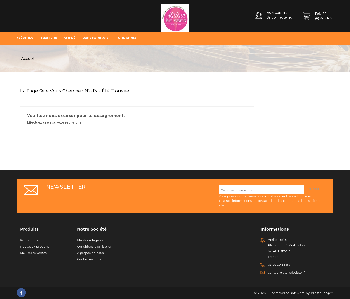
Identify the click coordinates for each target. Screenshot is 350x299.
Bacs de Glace (96, 38)
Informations (274, 229)
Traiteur (48, 38)
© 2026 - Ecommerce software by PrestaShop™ (293, 293)
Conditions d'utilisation (94, 246)
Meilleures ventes (33, 253)
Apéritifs (24, 38)
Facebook (21, 292)
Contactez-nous (89, 259)
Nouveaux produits (34, 246)
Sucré (70, 38)
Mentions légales (90, 240)
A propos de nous (90, 253)
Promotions (29, 240)
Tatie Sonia (126, 38)
